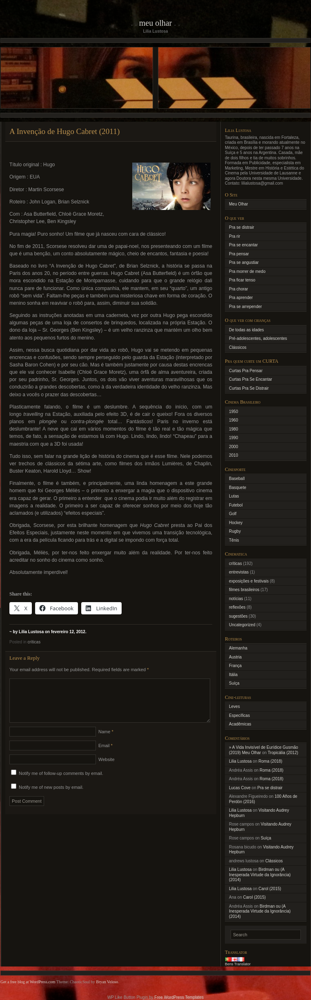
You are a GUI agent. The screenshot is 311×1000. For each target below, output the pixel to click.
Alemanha (238, 648)
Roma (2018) (270, 761)
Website (106, 769)
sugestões (238, 616)
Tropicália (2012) (283, 752)
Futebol (235, 505)
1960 (233, 420)
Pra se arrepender (245, 306)
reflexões (237, 607)
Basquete (237, 487)
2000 (233, 446)
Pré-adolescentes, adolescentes (258, 338)
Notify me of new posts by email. (51, 797)
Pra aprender (241, 297)
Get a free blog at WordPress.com (28, 982)
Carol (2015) (269, 888)
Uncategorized (242, 625)
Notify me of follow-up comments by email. (61, 783)
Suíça (234, 683)
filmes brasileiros (244, 589)
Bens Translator (238, 964)
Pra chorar (238, 289)
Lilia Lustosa (240, 761)
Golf (232, 513)
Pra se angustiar (244, 262)
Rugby (235, 531)
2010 (233, 455)
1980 (233, 429)
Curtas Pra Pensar (245, 370)
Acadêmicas (240, 724)
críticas (33, 642)
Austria (235, 657)
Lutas (234, 496)
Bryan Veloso (107, 982)
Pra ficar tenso (242, 280)
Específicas (239, 715)
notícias (236, 598)
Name (105, 741)
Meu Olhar (155, 22)
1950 (233, 411)
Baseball (236, 478)
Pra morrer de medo (247, 271)
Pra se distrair (241, 227)
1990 (233, 437)
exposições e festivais (249, 581)
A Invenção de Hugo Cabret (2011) (64, 131)
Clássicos (238, 347)
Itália (233, 674)
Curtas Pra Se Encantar (250, 379)
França (235, 665)
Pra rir (234, 236)
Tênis (234, 540)
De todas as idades (246, 330)
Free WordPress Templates (179, 997)
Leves (234, 706)
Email (105, 755)
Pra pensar (239, 254)
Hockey (235, 522)
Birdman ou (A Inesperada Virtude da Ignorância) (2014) (260, 874)
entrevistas (239, 572)
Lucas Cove (240, 788)
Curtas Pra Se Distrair (249, 388)
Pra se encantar (243, 245)
